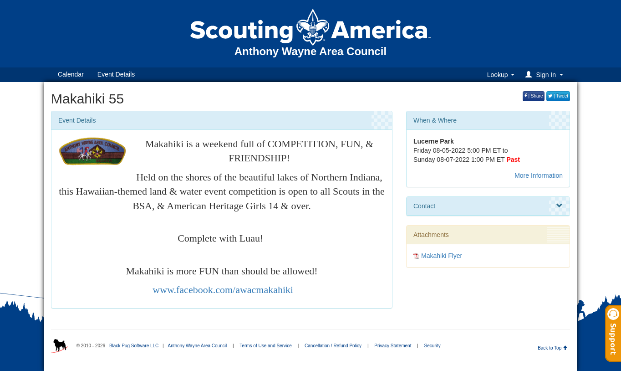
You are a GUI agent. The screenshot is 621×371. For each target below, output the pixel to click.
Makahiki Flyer (441, 255)
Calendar (71, 74)
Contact (488, 206)
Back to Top (552, 347)
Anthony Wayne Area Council (197, 345)
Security (432, 345)
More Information (538, 175)
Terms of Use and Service (265, 345)
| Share (533, 95)
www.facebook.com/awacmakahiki (221, 289)
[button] (545, 74)
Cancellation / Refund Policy (333, 345)
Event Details (116, 74)
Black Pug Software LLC (133, 345)
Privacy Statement (392, 345)
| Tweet (558, 95)
